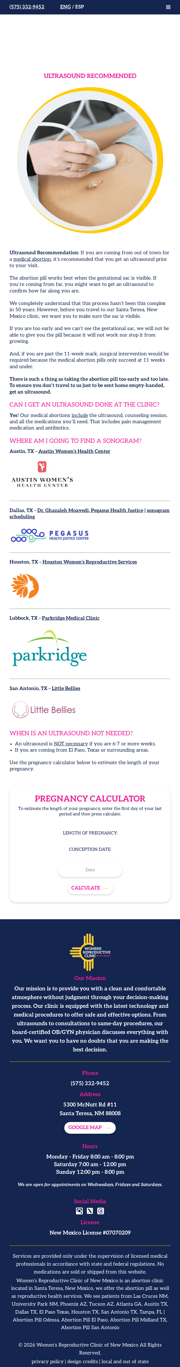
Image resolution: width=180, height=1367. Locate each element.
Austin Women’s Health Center (74, 451)
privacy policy (48, 1362)
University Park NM (35, 1304)
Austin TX (155, 1304)
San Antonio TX (119, 1312)
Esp (79, 7)
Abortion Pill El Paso (84, 1320)
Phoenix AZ (73, 1304)
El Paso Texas (54, 1312)
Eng (65, 7)
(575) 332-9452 (27, 7)
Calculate (85, 888)
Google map (85, 1127)
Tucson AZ (101, 1304)
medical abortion (32, 259)
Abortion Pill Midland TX (138, 1320)
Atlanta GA (129, 1304)
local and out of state (125, 1362)
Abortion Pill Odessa (36, 1320)
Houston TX (85, 1312)
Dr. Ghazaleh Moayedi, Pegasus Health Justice (90, 510)
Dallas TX (26, 1312)
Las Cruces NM (150, 1296)
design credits (82, 1362)
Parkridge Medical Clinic (71, 618)
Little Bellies (66, 688)
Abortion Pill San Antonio (90, 1327)
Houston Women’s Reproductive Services (89, 562)
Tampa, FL (150, 1312)
